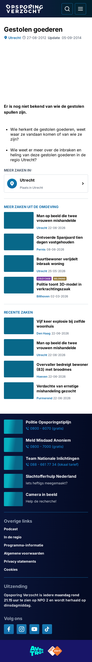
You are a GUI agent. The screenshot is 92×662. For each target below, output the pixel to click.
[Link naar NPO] (55, 651)
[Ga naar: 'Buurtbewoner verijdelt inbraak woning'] (46, 264)
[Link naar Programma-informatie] (46, 545)
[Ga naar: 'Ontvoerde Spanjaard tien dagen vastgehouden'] (46, 242)
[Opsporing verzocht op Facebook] (9, 629)
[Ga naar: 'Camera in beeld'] (46, 499)
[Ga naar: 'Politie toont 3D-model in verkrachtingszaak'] (46, 287)
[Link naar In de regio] (46, 537)
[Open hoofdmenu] (80, 8)
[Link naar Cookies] (46, 569)
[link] (46, 183)
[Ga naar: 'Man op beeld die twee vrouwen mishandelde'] (46, 221)
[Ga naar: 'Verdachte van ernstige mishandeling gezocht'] (46, 391)
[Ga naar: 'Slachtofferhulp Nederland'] (46, 481)
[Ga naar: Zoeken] (67, 8)
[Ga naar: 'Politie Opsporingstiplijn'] (46, 427)
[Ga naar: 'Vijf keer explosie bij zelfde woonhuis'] (46, 326)
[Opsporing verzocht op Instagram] (21, 629)
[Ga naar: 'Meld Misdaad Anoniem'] (46, 445)
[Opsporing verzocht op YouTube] (34, 629)
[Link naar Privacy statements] (46, 561)
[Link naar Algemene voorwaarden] (46, 553)
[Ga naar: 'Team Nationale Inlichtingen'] (46, 463)
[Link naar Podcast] (46, 529)
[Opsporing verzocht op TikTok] (47, 629)
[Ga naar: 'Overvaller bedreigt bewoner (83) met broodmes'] (46, 369)
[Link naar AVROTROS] (37, 651)
